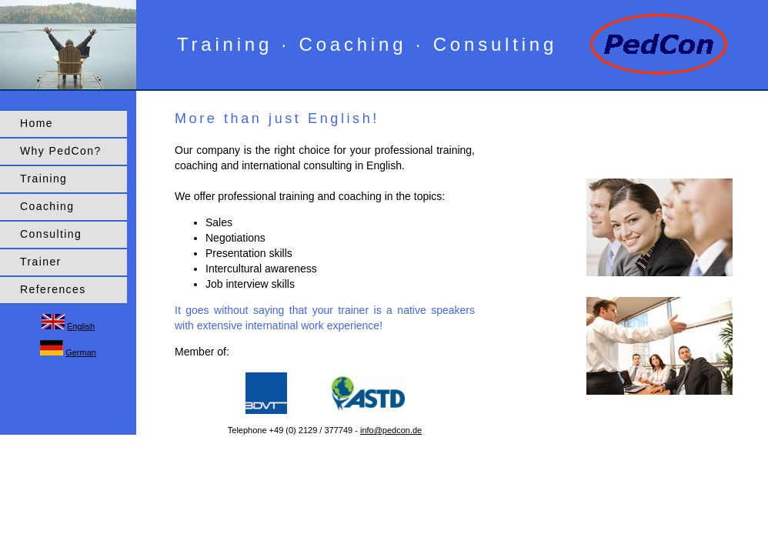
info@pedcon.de (391, 430)
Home (36, 123)
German (80, 352)
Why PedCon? (61, 151)
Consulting (51, 234)
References (53, 289)
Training (43, 178)
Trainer (41, 261)
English (81, 326)
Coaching (47, 206)
